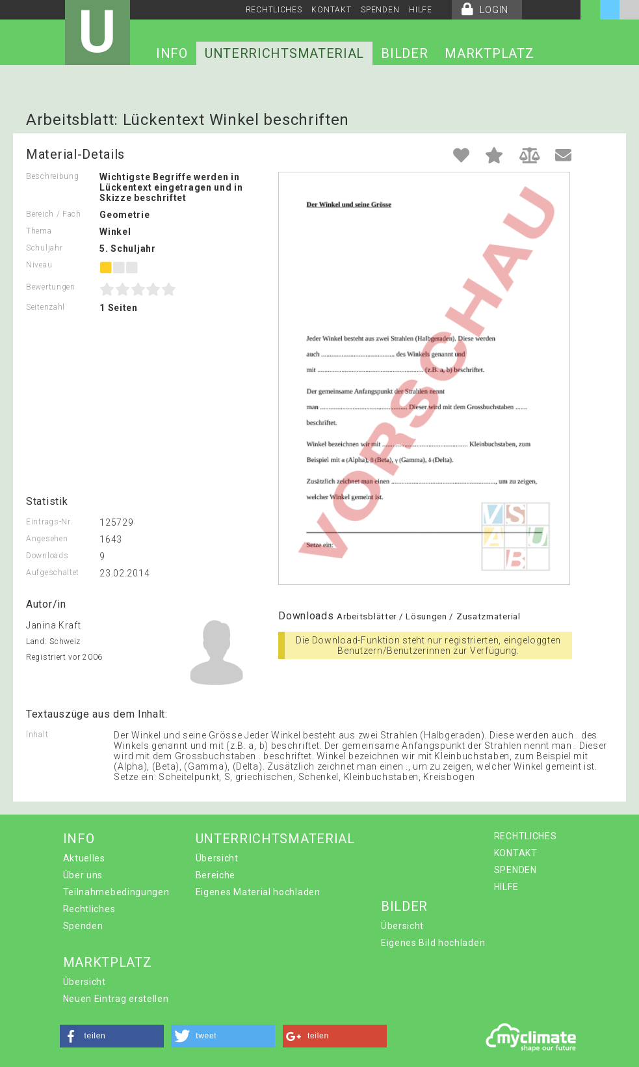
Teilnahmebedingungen (116, 892)
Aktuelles (84, 858)
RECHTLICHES (274, 9)
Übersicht (217, 858)
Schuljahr (44, 247)
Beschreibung (52, 176)
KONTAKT (331, 9)
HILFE (420, 9)
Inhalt (37, 734)
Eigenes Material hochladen (258, 892)
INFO (172, 53)
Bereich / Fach (53, 214)
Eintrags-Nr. (49, 521)
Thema (39, 231)
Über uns (83, 875)
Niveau (39, 264)
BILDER (404, 53)
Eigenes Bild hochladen (433, 943)
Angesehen (47, 538)
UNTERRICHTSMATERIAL (284, 53)
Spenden (83, 926)
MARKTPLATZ (489, 53)
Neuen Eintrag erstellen (116, 998)
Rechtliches (89, 909)
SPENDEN (380, 9)
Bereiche (216, 875)
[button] (112, 1036)
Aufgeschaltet (52, 572)
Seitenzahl (45, 307)
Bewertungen (50, 286)
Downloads (47, 555)
